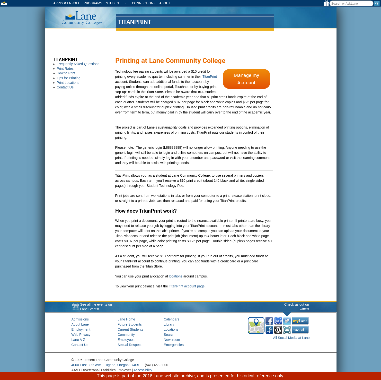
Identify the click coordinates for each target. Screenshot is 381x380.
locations (175, 276)
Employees (126, 340)
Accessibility (142, 370)
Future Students (130, 324)
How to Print (66, 73)
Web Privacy (80, 335)
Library (169, 324)
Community (126, 335)
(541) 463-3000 (156, 365)
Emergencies (174, 345)
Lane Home (126, 319)
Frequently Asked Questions (78, 64)
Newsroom (172, 340)
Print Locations (68, 83)
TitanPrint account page (186, 286)
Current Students (130, 329)
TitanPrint (65, 59)
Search (169, 335)
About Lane (80, 324)
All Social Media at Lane (291, 338)
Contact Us (65, 87)
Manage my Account (246, 79)
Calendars (171, 319)
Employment (80, 329)
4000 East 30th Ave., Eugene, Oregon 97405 (105, 365)
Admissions (80, 319)
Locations (171, 329)
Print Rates (65, 68)
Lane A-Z (78, 340)
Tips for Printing (68, 78)
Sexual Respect (130, 345)
